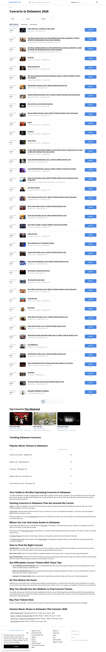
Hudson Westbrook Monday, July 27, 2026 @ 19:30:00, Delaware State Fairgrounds (54, 95)
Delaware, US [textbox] (75, 2)
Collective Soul (32, 234)
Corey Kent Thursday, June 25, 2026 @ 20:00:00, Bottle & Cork (47, 215)
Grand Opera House (27, 531)
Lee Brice (31, 131)
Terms (73, 637)
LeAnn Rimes (13, 511)
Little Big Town (32, 298)
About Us (55, 631)
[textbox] (47, 19)
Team (54, 635)
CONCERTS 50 (14, 2)
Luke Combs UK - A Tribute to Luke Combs (41, 29)
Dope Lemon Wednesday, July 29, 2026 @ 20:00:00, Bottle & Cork (48, 261)
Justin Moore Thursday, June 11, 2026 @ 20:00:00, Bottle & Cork (48, 317)
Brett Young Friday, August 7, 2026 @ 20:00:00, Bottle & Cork (47, 206)
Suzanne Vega (33, 516)
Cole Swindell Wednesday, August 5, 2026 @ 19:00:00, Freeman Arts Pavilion (52, 169)
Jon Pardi (30, 57)
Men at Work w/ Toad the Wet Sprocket (40, 104)
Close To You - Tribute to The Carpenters (22, 618)
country (33, 495)
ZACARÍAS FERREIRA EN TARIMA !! (38, 391)
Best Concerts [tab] (14, 24)
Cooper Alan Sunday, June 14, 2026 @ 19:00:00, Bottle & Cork (47, 252)
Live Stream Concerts (38, 645)
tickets (90, 30)
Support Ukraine (58, 642)
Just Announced (36, 633)
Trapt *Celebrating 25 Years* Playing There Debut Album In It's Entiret (50, 363)
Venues (34, 641)
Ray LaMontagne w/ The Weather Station (41, 243)
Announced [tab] (33, 24)
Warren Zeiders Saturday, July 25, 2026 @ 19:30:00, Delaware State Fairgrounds (53, 113)
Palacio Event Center (18, 539)
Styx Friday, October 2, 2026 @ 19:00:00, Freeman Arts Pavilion (48, 225)
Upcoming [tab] (24, 24)
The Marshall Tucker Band (36, 280)
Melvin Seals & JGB (16, 613)
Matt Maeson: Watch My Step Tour (39, 271)
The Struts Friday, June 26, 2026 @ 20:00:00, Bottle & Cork (46, 382)
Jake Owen (31, 308)
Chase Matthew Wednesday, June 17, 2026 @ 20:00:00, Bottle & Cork (49, 159)
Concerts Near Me (37, 635)
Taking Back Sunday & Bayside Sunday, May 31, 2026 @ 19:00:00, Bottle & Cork (53, 335)
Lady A (30, 122)
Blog (33, 647)
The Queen (43, 525)
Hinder (12, 506)
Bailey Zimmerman (34, 66)
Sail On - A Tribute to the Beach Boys (21, 616)
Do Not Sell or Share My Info (79, 640)
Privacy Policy (75, 634)
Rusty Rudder (43, 539)
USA (11, 7)
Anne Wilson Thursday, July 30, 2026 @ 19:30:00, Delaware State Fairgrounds (52, 289)
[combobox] (76, 2)
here (18, 642)
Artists (34, 639)
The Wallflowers (33, 345)
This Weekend (32, 409)
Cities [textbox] (28, 19)
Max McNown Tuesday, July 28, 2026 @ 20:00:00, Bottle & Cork (47, 85)
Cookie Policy (75, 631)
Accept (16, 646)
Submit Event (57, 640)
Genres (34, 637)
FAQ (54, 637)
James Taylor (32, 141)
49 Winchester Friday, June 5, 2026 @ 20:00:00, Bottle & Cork (47, 354)
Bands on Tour (36, 631)
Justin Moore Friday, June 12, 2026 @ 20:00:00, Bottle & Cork (47, 326)
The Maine (31, 372)
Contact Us (56, 633)
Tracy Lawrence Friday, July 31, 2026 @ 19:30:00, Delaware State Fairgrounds (52, 197)
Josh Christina (14, 621)
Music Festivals (36, 643)
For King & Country (34, 188)
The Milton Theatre (15, 536)
